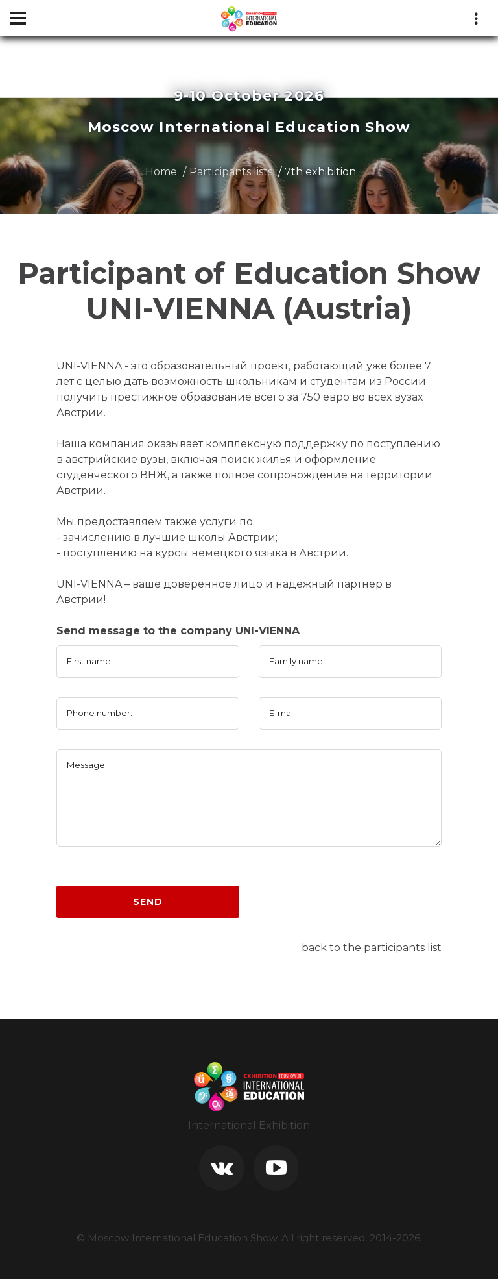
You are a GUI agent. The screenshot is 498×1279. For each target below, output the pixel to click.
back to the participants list (372, 947)
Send (147, 902)
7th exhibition (320, 172)
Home (161, 172)
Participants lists (230, 172)
